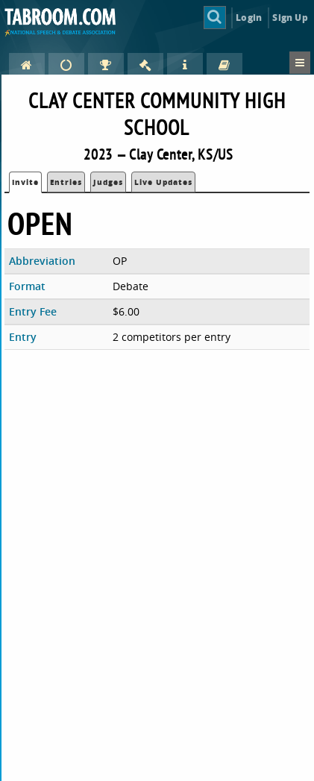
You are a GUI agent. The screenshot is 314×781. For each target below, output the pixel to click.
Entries (66, 182)
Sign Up (289, 17)
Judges (108, 182)
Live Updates (163, 182)
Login (249, 17)
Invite (25, 182)
